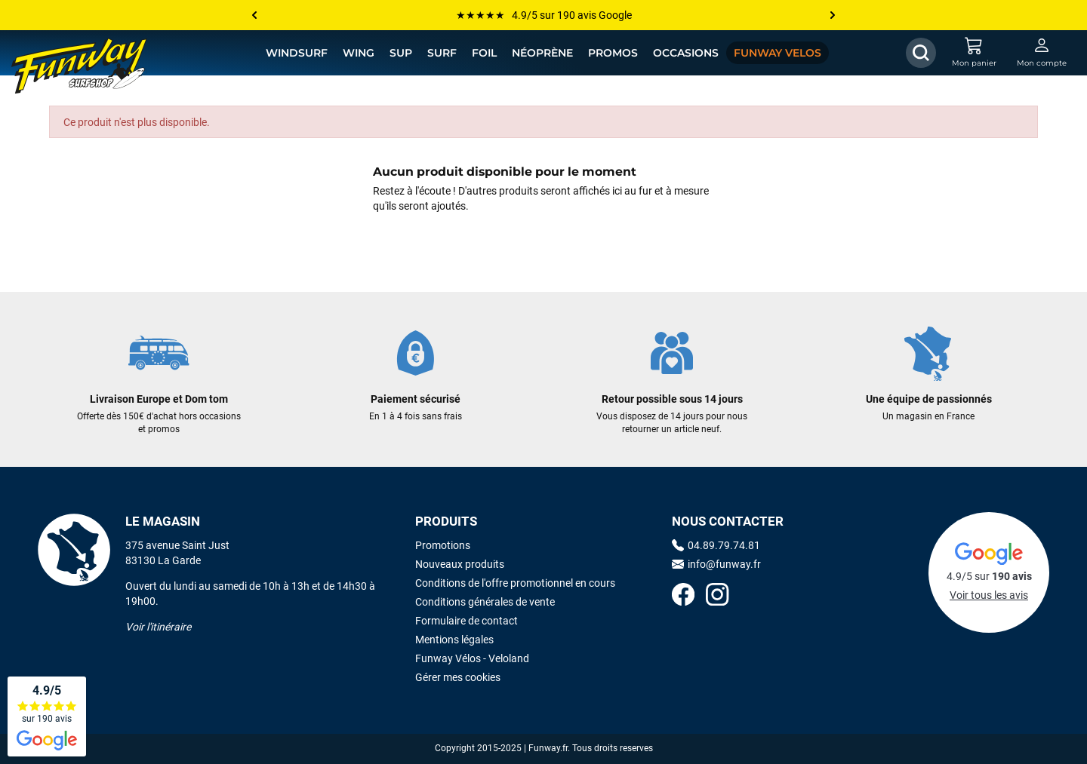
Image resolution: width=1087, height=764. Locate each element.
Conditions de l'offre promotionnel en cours (515, 583)
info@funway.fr (716, 564)
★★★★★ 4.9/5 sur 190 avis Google (544, 15)
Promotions (442, 545)
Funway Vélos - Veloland (472, 658)
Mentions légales (454, 640)
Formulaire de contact (466, 621)
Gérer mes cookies (457, 677)
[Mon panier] (974, 52)
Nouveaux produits (459, 564)
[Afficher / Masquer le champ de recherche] (921, 52)
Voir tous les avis (989, 595)
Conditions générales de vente (485, 602)
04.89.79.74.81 (716, 545)
